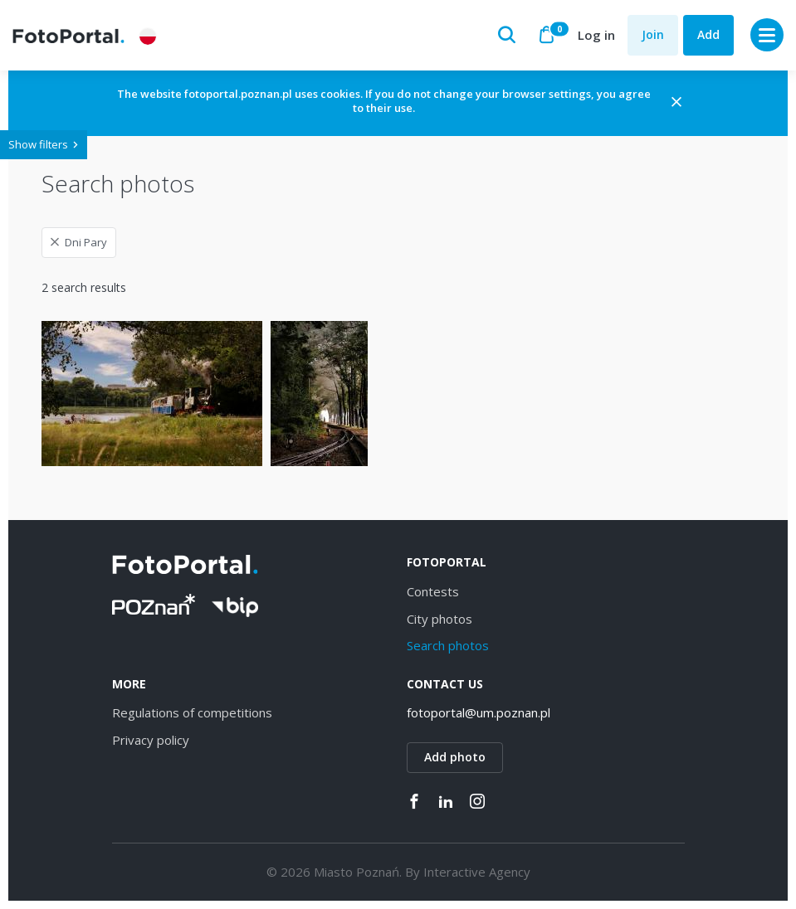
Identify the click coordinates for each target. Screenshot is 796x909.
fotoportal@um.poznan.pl (478, 712)
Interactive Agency (476, 871)
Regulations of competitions (192, 712)
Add (708, 34)
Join (653, 34)
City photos (439, 618)
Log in (596, 35)
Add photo (455, 757)
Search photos (448, 645)
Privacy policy (150, 740)
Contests (433, 591)
